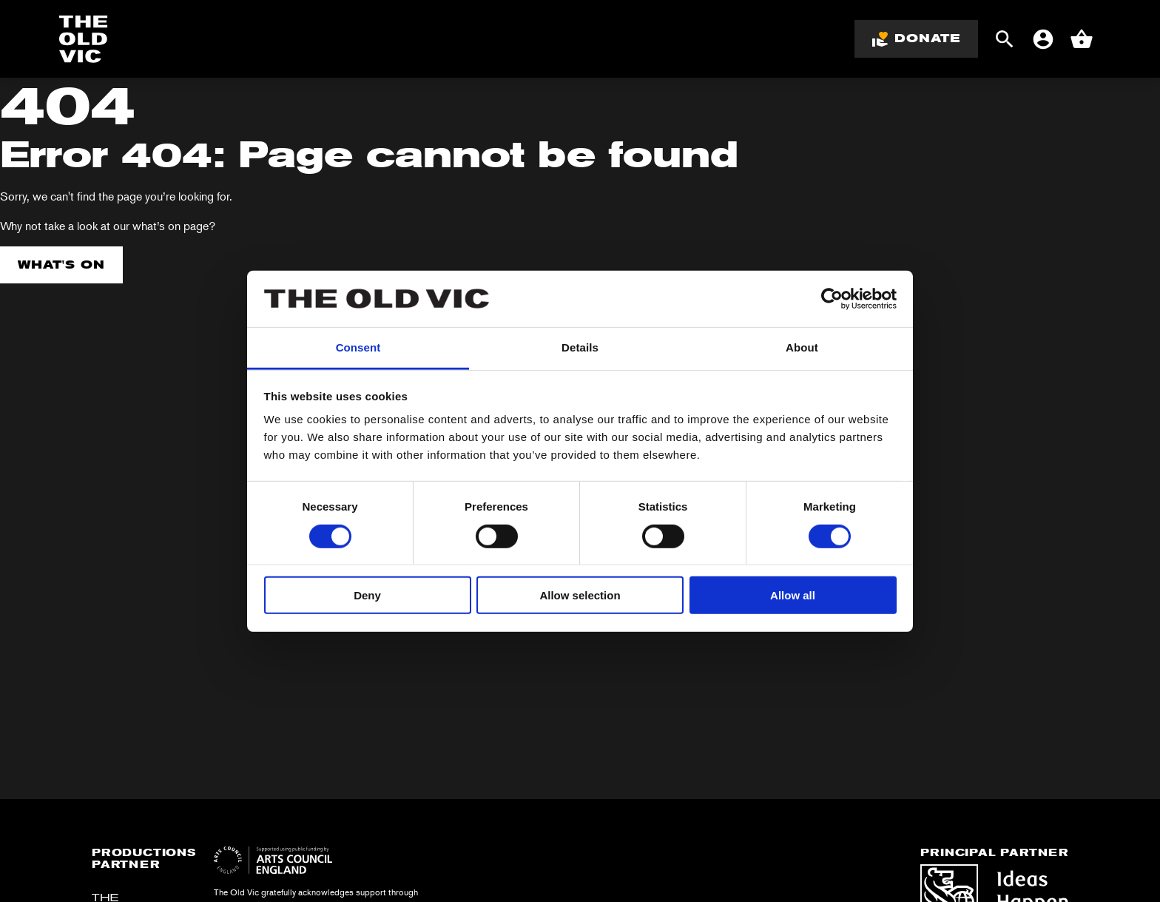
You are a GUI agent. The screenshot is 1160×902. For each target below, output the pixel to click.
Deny (367, 595)
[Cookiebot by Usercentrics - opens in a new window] (832, 299)
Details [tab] (580, 347)
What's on (61, 264)
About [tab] (802, 347)
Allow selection (579, 595)
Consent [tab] (358, 347)
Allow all (792, 595)
